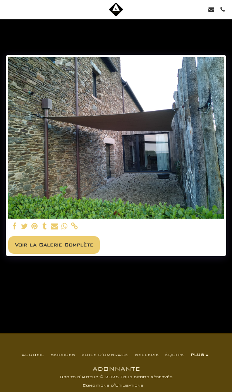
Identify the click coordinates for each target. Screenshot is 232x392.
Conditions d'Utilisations (112, 385)
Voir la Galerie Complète (54, 245)
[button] (8, 9)
